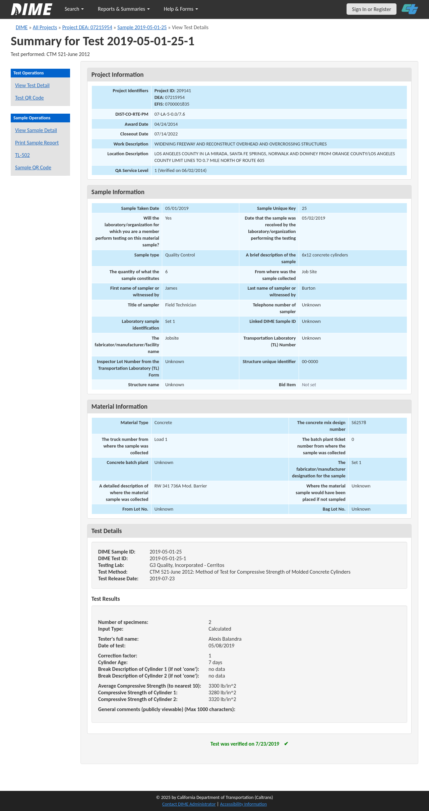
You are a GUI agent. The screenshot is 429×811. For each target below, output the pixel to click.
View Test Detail (32, 85)
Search (74, 9)
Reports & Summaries (124, 9)
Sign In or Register (371, 9)
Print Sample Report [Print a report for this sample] (37, 142)
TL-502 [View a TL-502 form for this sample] (22, 155)
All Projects (45, 27)
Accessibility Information (243, 804)
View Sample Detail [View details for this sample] (36, 130)
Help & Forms (181, 9)
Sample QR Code (33, 167)
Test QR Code (29, 98)
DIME (21, 27)
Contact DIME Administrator (189, 804)
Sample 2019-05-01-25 (142, 27)
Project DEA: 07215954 (87, 27)
